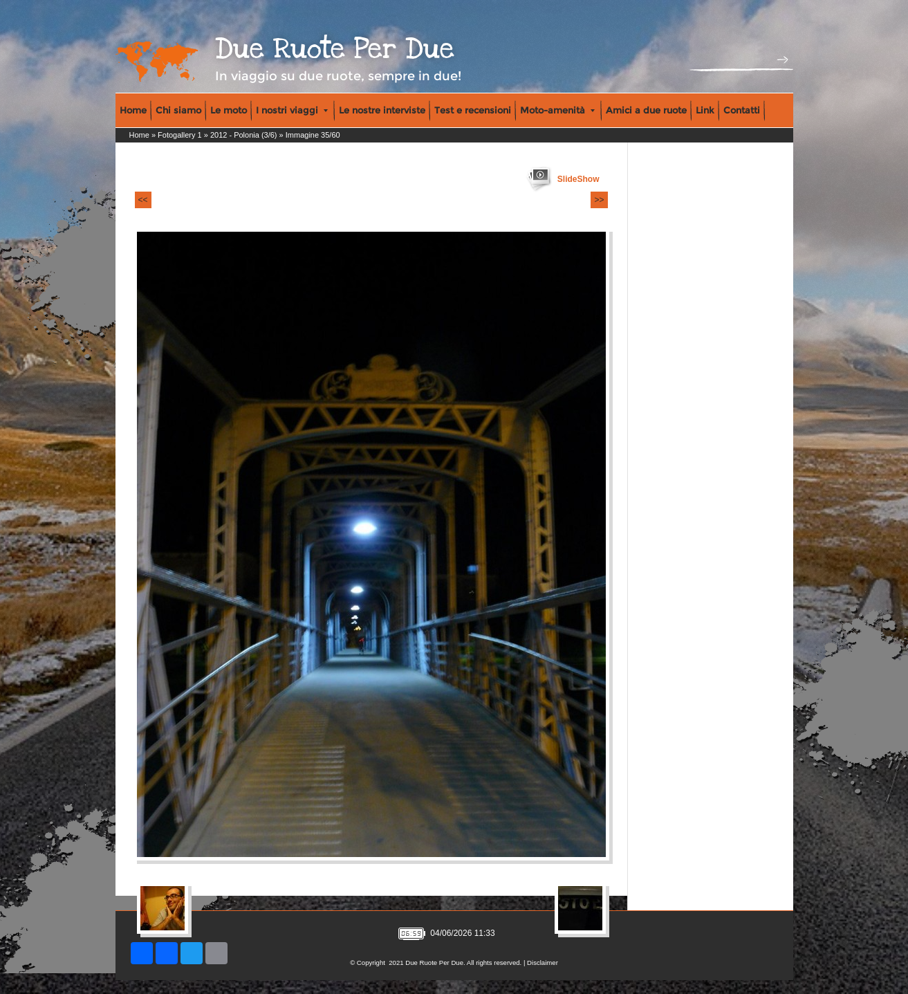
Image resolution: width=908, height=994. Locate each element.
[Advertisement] (690, 236)
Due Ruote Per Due (334, 48)
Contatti (741, 110)
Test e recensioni (472, 110)
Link (705, 110)
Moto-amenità (557, 110)
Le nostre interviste (382, 110)
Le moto (228, 110)
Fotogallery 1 (180, 135)
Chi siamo (178, 110)
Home (133, 110)
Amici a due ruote (646, 110)
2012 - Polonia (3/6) (243, 135)
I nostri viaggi (292, 110)
